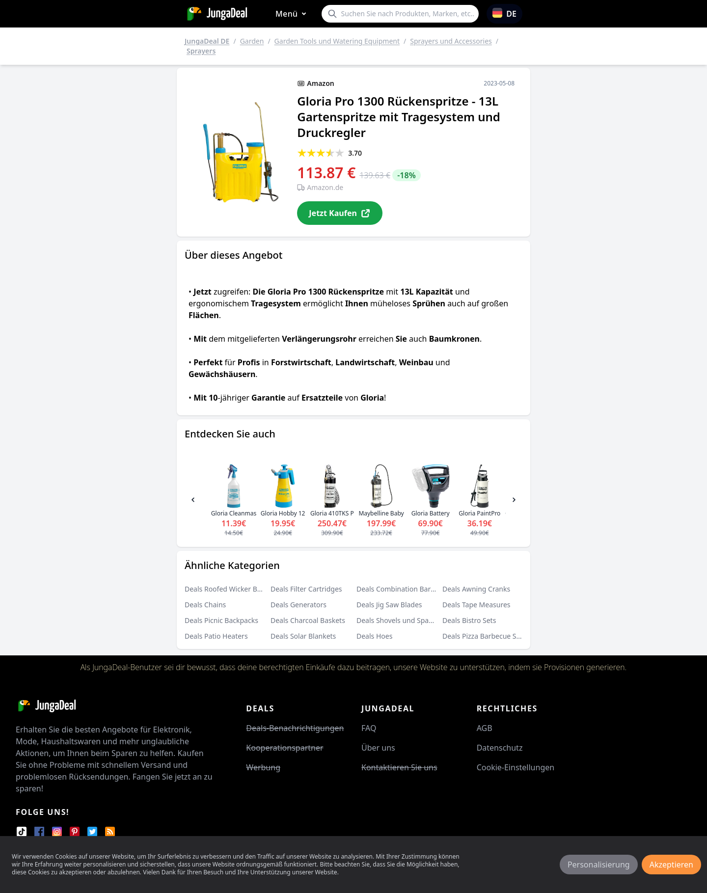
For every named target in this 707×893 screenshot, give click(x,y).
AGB (484, 728)
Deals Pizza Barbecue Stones (488, 636)
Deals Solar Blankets (303, 636)
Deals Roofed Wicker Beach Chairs (240, 589)
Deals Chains (205, 604)
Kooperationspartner (284, 747)
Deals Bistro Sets (469, 620)
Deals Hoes (374, 636)
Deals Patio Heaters (216, 636)
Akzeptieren (671, 864)
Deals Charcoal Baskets (308, 620)
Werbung (263, 767)
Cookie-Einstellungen (515, 767)
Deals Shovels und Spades (398, 620)
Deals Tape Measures (476, 604)
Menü (292, 14)
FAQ (368, 728)
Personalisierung (599, 864)
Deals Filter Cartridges (306, 589)
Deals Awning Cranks (476, 589)
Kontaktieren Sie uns (399, 767)
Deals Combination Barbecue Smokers (418, 589)
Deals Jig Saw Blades (389, 604)
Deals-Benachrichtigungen (295, 728)
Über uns (378, 747)
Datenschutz (500, 747)
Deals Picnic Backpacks (221, 620)
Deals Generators (298, 604)
